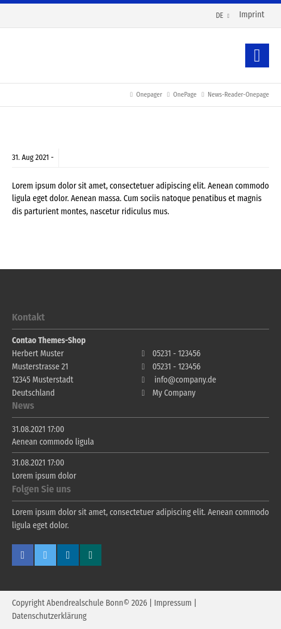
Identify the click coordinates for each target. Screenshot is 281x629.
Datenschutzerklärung (49, 616)
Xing (90, 555)
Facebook (22, 555)
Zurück (257, 55)
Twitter (45, 555)
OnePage (184, 94)
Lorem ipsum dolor (44, 476)
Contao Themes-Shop (56, 55)
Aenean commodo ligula (53, 442)
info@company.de (186, 380)
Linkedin (68, 555)
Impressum (173, 603)
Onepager (149, 94)
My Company (174, 393)
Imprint (251, 15)
